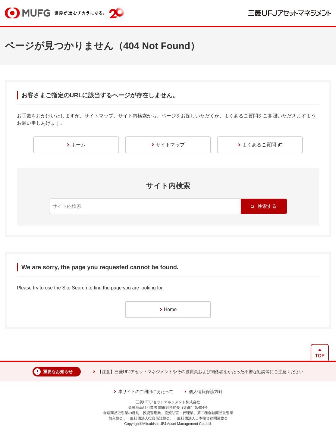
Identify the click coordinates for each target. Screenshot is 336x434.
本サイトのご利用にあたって (145, 391)
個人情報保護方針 (206, 391)
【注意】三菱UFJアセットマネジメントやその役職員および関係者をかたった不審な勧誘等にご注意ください (201, 371)
